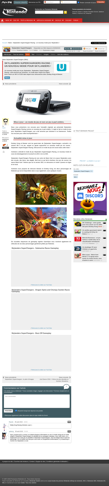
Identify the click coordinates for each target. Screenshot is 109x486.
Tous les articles (18, 54)
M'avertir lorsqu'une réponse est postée (29, 411)
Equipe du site (40, 461)
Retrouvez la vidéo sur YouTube (41, 285)
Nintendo (88, 13)
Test (33, 54)
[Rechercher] (49, 12)
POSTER (8, 411)
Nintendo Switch (35, 481)
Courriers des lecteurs (21, 461)
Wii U (75, 177)
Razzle (11, 422)
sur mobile (21, 483)
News (7, 20)
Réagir (6, 147)
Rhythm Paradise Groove (91, 11)
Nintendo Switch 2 (77, 11)
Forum (75, 20)
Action (36, 50)
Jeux (14, 20)
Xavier (4, 128)
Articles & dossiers (44, 20)
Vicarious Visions (22, 50)
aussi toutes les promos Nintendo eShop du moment (65, 481)
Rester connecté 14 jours (87, 2)
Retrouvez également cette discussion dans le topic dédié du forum (26, 415)
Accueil (4, 43)
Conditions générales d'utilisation (56, 461)
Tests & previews (27, 20)
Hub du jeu (7, 54)
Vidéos (53, 54)
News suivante (63, 84)
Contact (31, 461)
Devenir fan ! (101, 48)
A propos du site (7, 461)
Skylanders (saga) (49, 50)
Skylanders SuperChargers (22, 48)
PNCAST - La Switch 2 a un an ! (90, 161)
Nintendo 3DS (91, 481)
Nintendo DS (101, 481)
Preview (39, 54)
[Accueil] (2, 20)
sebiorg (11, 431)
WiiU (44, 48)
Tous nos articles (30, 483)
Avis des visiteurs (63, 54)
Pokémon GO (81, 13)
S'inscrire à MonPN (20, 2)
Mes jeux (88, 48)
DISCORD (68, 20)
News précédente (10, 84)
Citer (69, 421)
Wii (3, 483)
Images (46, 54)
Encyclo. (58, 20)
